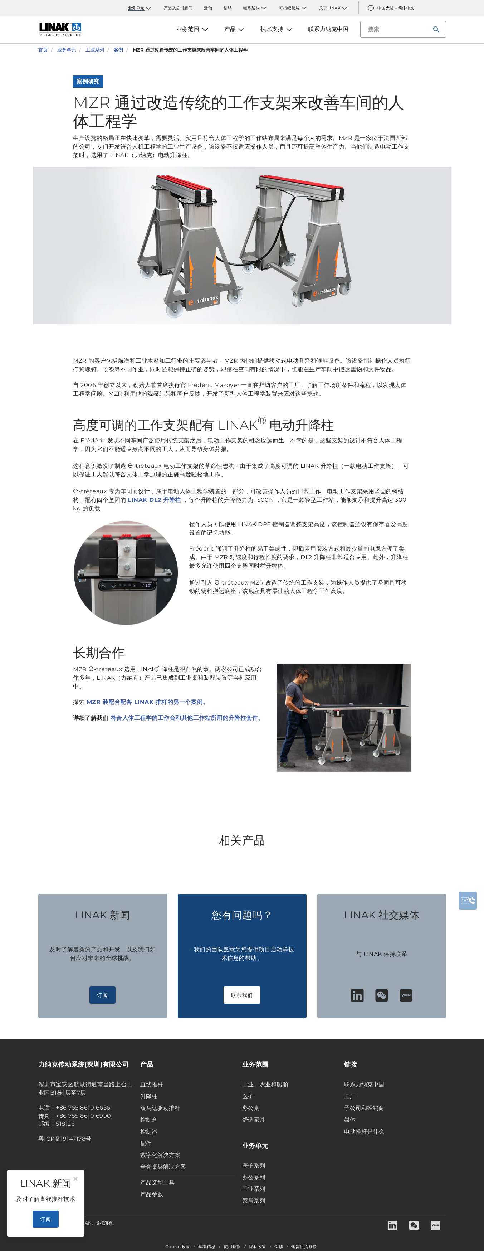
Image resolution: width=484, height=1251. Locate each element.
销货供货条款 (304, 1246)
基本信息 (206, 1246)
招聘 (228, 7)
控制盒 (148, 1119)
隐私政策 (257, 1246)
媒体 (350, 1119)
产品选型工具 (157, 1182)
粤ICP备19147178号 (65, 1138)
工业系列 (253, 1188)
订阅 (102, 995)
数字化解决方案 (160, 1154)
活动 (208, 7)
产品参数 (151, 1194)
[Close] (75, 1179)
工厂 (350, 1096)
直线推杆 (151, 1084)
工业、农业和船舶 (265, 1084)
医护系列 (253, 1165)
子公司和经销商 (364, 1108)
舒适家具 (253, 1119)
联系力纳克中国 (364, 1084)
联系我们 (242, 995)
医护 (248, 1096)
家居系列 (253, 1200)
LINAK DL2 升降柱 (154, 499)
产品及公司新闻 (178, 7)
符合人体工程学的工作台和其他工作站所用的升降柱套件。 (187, 717)
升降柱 (148, 1096)
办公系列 (253, 1177)
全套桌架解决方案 (163, 1166)
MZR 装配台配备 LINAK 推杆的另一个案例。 (148, 702)
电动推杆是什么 (364, 1131)
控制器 (148, 1131)
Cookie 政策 (177, 1246)
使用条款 (232, 1246)
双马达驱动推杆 (160, 1108)
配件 (146, 1143)
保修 (278, 1246)
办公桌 (250, 1108)
